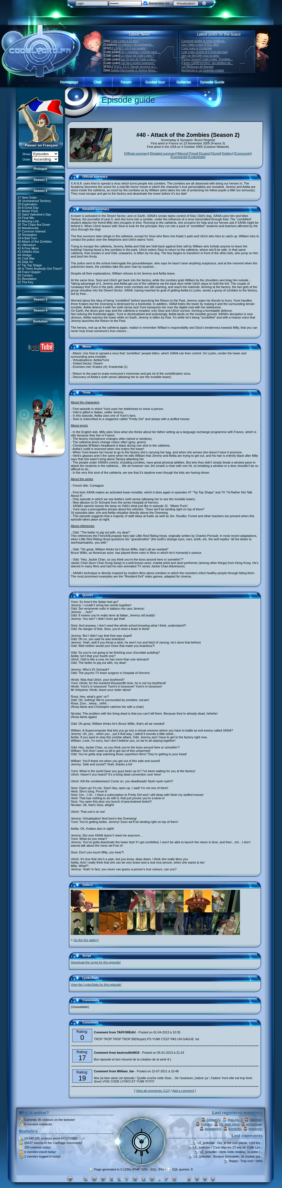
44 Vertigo (24, 254)
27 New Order (27, 197)
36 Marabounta (27, 227)
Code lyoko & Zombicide (196, 48)
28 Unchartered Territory (34, 200)
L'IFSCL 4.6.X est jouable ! (130, 48)
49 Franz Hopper (29, 271)
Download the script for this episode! (96, 962)
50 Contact (24, 275)
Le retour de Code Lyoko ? (137, 55)
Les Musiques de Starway (197, 66)
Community (243, 153)
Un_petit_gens (229, 1124)
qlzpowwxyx (213, 1128)
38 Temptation (27, 234)
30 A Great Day (28, 207)
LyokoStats (196, 157)
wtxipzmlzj (255, 1128)
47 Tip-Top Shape (29, 265)
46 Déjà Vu (25, 261)
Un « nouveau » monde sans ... (140, 52)
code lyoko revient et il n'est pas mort (204, 52)
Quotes (205, 153)
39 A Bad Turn (27, 238)
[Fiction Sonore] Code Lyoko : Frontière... (207, 59)
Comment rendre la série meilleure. (203, 41)
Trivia (193, 153)
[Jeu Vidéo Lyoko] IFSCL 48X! (200, 44)
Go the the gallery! (86, 940)
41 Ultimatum (26, 244)
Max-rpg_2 (235, 1119)
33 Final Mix (25, 217)
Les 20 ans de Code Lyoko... (139, 59)
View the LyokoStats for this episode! (96, 984)
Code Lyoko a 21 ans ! (125, 41)
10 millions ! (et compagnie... (136, 44)
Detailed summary (163, 153)
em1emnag (254, 1124)
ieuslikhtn (234, 1128)
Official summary (136, 153)
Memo (182, 153)
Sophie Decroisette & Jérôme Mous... (134, 70)
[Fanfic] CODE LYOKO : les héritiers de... (207, 63)
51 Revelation (26, 278)
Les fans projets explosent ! (138, 63)
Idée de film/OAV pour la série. (200, 55)
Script (216, 153)
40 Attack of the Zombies (34, 241)
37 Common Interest (31, 231)
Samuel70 (213, 1119)
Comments (178, 157)
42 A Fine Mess (28, 248)
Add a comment (183, 1090)
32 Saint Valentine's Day (34, 214)
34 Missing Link (28, 221)
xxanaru (206, 1124)
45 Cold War (26, 258)
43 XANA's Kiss (28, 251)
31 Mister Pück (27, 210)
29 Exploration (27, 204)
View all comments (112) (153, 1090)
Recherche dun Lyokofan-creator (202, 70)
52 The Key (25, 282)
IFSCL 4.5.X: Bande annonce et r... (136, 66)
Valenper (256, 1119)
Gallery (228, 153)
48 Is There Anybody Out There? (39, 268)
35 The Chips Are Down (33, 224)
